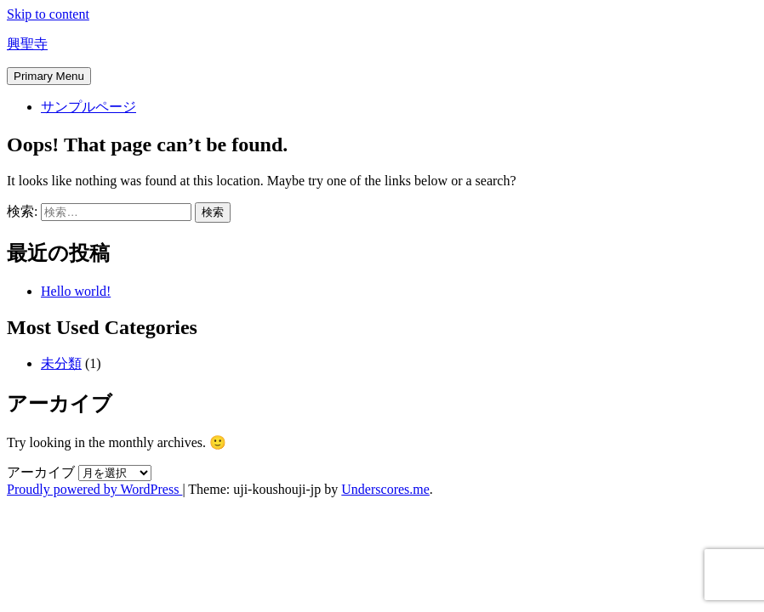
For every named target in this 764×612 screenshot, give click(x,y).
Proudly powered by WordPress (94, 489)
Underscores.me (385, 489)
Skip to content (48, 14)
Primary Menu (49, 76)
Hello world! (76, 291)
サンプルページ (88, 106)
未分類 (61, 363)
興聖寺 (27, 44)
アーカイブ (41, 472)
